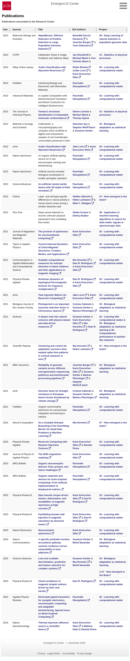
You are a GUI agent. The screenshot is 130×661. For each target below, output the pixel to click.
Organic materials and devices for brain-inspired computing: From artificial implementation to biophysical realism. (52, 482)
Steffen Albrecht (81, 196)
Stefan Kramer (80, 212)
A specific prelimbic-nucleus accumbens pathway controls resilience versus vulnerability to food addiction (54, 546)
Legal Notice (53, 653)
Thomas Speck (81, 118)
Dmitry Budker (81, 215)
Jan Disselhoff (80, 54)
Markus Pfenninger (83, 310)
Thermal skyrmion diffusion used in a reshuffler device (53, 626)
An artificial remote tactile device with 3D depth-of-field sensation (54, 187)
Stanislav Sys (80, 124)
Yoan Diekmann (81, 45)
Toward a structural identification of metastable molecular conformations (53, 115)
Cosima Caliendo (82, 304)
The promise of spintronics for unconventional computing (53, 235)
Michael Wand (80, 58)
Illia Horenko (80, 260)
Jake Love (79, 70)
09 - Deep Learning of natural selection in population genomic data (113, 39)
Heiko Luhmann (81, 199)
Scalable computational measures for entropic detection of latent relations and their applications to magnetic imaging (53, 267)
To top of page (84, 653)
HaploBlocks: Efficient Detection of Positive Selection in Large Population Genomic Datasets (50, 42)
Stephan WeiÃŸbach (84, 127)
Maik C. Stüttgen (82, 203)
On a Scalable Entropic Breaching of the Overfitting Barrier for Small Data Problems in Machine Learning (53, 429)
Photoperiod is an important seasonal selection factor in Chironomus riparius (53, 307)
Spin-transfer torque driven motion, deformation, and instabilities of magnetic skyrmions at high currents (53, 502)
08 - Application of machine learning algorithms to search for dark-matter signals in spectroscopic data (112, 219)
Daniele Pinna (88, 629)
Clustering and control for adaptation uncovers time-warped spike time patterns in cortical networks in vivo (53, 352)
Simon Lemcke (81, 111)
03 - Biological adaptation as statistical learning (112, 127)
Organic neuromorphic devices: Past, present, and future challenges (53, 467)
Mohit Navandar (81, 542)
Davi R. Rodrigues (83, 263)
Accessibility (68, 653)
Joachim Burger (81, 42)
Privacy (41, 653)
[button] (9, 29)
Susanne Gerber (84, 130)
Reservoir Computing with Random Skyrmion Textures (52, 445)
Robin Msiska (80, 67)
